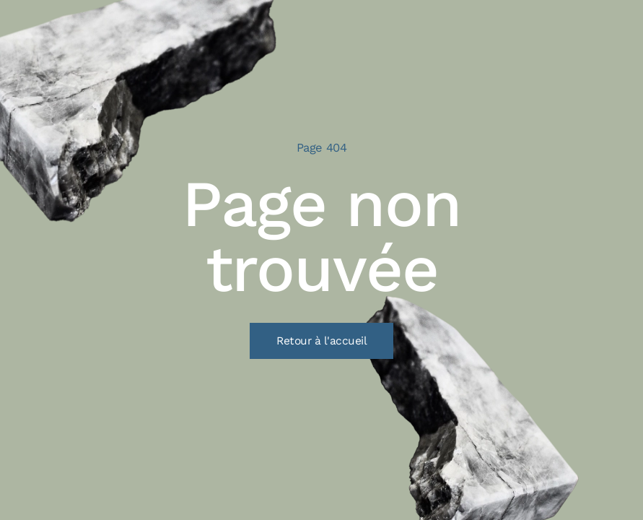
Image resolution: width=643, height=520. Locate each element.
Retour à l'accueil (321, 340)
